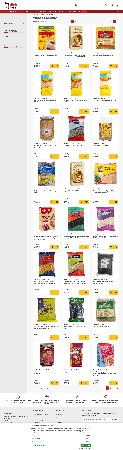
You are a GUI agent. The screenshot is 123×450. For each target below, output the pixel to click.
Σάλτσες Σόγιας (38, 420)
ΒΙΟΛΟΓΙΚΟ (9, 47)
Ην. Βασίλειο (10, 109)
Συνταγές (57, 420)
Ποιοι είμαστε (59, 414)
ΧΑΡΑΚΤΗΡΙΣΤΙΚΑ (10, 43)
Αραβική (8, 93)
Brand (6, 55)
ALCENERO (9, 58)
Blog (84, 11)
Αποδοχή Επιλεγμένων (39, 445)
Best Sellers (52, 11)
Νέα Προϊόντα (30, 11)
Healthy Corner (41, 11)
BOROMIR (9, 67)
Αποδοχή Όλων (86, 445)
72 (79, 21)
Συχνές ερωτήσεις (60, 417)
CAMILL (8, 72)
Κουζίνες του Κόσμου (11, 86)
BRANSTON (9, 70)
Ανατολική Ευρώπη (12, 90)
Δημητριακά (10, 30)
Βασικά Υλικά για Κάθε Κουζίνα (13, 99)
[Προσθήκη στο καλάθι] (57, 66)
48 (76, 21)
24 (72, 21)
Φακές (8, 36)
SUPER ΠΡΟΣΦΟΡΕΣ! (73, 11)
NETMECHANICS (88, 448)
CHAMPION (9, 75)
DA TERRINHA (10, 81)
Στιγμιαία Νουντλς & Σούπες (42, 414)
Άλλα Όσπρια (10, 27)
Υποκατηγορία (9, 23)
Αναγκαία (36, 435)
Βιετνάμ (8, 103)
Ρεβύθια (8, 33)
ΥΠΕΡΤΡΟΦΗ (10, 50)
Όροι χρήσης (58, 423)
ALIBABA (9, 61)
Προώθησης (37, 441)
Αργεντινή (9, 95)
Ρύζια (35, 417)
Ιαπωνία (8, 111)
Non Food (61, 11)
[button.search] (76, 5)
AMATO (8, 64)
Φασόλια (9, 38)
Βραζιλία (9, 106)
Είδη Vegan (36, 423)
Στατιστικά (37, 438)
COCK (8, 78)
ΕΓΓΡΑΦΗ (114, 419)
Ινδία (7, 114)
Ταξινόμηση (36, 21)
